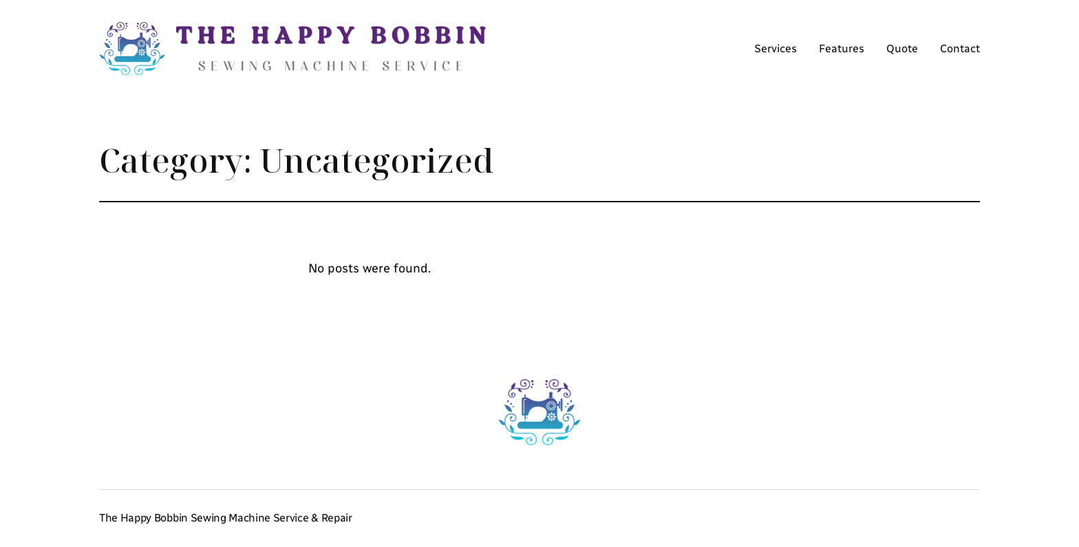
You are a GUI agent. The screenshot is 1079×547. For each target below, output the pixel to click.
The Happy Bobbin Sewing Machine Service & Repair (225, 517)
